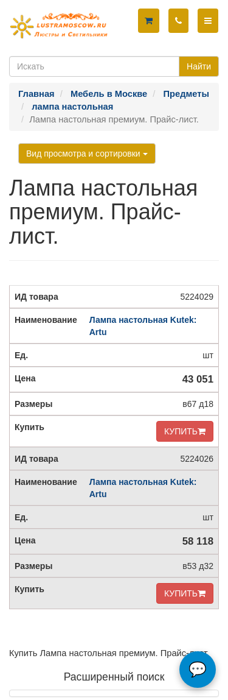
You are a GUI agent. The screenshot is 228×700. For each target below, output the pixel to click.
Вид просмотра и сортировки (87, 153)
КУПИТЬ (185, 431)
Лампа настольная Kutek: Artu (143, 326)
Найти (199, 66)
